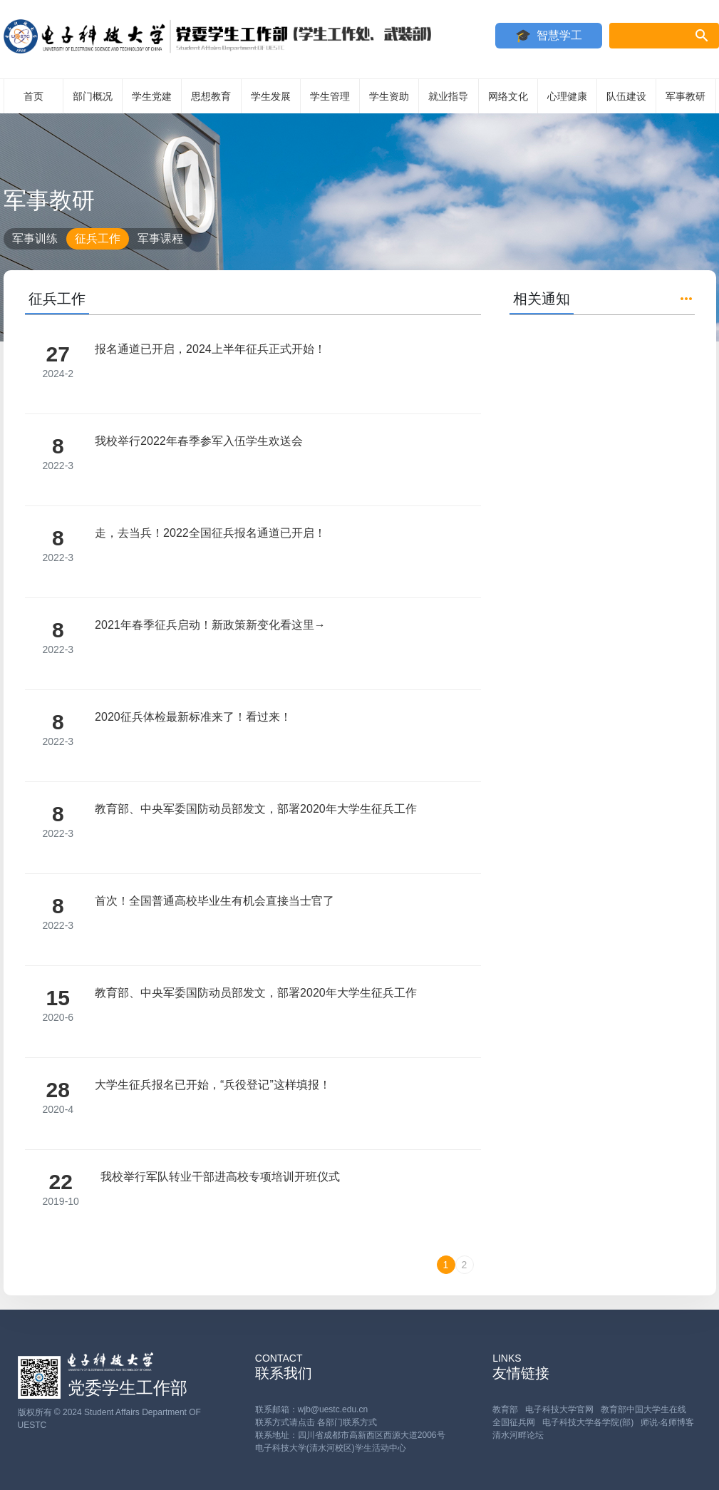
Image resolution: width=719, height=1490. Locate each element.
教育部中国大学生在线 (643, 1409)
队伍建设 (626, 96)
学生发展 (271, 96)
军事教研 (685, 96)
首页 (33, 96)
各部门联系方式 (347, 1422)
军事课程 (160, 238)
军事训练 (35, 238)
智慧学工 (559, 35)
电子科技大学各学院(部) (587, 1422)
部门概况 (93, 96)
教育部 (505, 1409)
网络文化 (508, 96)
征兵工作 (97, 238)
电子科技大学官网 (559, 1409)
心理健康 (567, 96)
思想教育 (211, 96)
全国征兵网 (513, 1422)
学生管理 (330, 96)
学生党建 (152, 96)
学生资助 (389, 96)
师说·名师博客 (667, 1422)
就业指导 (448, 96)
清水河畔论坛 (518, 1435)
